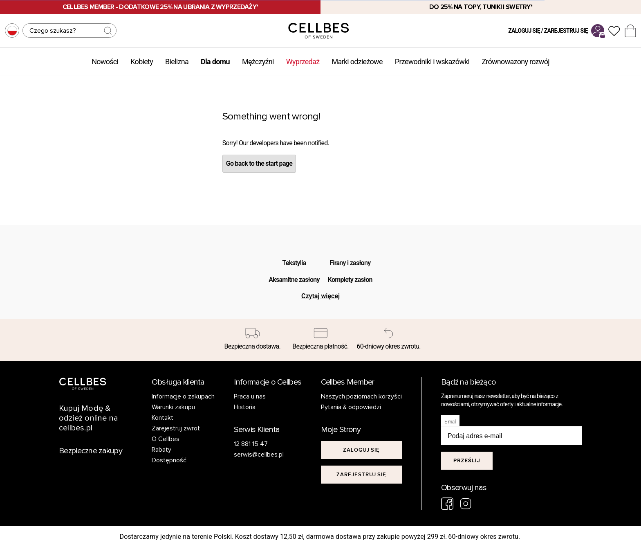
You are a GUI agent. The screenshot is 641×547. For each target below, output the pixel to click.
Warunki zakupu (173, 407)
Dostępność (169, 460)
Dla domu (215, 61)
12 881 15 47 (251, 444)
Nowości (105, 61)
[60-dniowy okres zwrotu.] (388, 340)
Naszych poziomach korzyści (361, 396)
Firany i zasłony (349, 263)
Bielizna (176, 61)
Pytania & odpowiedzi (351, 407)
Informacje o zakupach (183, 396)
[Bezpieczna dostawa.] (252, 340)
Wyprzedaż (303, 61)
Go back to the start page (259, 163)
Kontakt (162, 418)
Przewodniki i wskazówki (432, 61)
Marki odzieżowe (357, 61)
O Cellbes (165, 439)
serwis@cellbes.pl (259, 454)
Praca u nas (250, 396)
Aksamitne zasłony (294, 280)
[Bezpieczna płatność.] (321, 340)
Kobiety (141, 61)
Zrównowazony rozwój (515, 61)
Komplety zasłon (350, 280)
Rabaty (161, 450)
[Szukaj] (69, 30)
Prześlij (466, 460)
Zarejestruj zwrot (176, 428)
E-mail (450, 422)
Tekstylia (294, 263)
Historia (245, 407)
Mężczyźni (258, 61)
